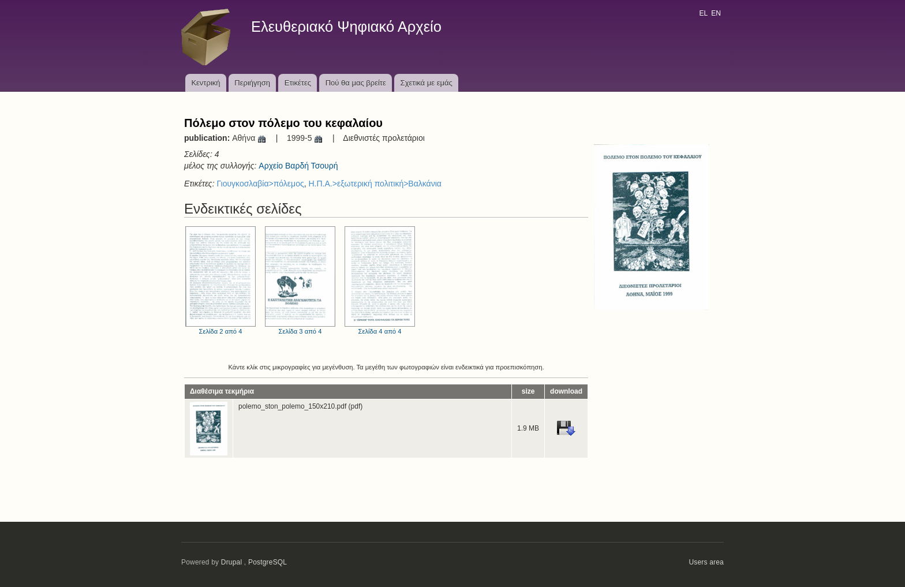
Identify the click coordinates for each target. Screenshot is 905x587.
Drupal (231, 562)
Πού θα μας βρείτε (356, 82)
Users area (706, 562)
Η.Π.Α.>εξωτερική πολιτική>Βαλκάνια (374, 183)
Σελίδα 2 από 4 (220, 280)
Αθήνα (249, 138)
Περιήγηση (252, 82)
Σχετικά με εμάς (426, 82)
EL (703, 13)
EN (716, 13)
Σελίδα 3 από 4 (300, 280)
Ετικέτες (298, 82)
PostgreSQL (267, 562)
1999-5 (305, 138)
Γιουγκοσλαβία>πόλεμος (260, 183)
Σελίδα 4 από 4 (380, 280)
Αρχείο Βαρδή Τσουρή (298, 165)
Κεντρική (205, 82)
